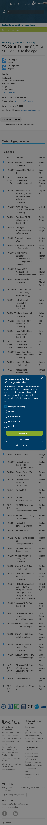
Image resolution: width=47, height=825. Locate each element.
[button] (23, 445)
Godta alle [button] (24, 433)
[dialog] (23, 412)
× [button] (42, 378)
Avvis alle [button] (24, 439)
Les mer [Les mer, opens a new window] (7, 401)
